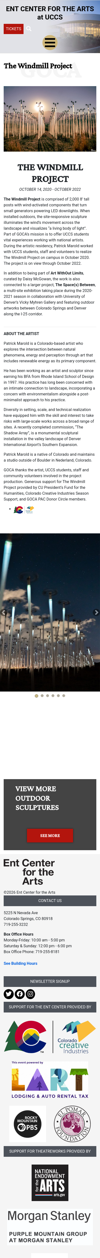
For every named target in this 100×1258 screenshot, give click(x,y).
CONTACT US (50, 900)
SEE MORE (50, 835)
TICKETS (13, 29)
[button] (29, 29)
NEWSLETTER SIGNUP (50, 981)
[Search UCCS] (61, 28)
